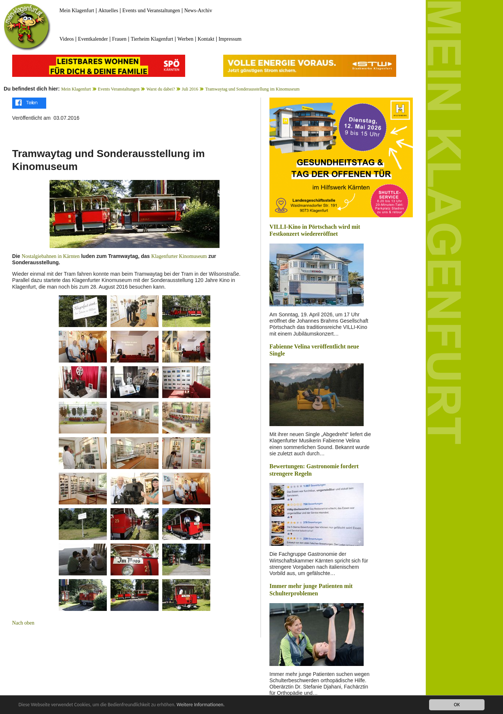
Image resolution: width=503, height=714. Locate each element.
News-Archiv (198, 10)
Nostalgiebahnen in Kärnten (51, 256)
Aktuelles (108, 10)
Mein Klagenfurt (77, 10)
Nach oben (23, 623)
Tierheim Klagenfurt (152, 39)
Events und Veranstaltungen (151, 10)
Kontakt (206, 39)
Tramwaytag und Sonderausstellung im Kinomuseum (252, 89)
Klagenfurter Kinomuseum (179, 256)
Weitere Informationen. (201, 704)
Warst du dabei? (160, 89)
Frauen (119, 39)
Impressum (229, 39)
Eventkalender (93, 39)
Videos (67, 39)
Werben (185, 39)
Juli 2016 (190, 89)
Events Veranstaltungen (119, 89)
